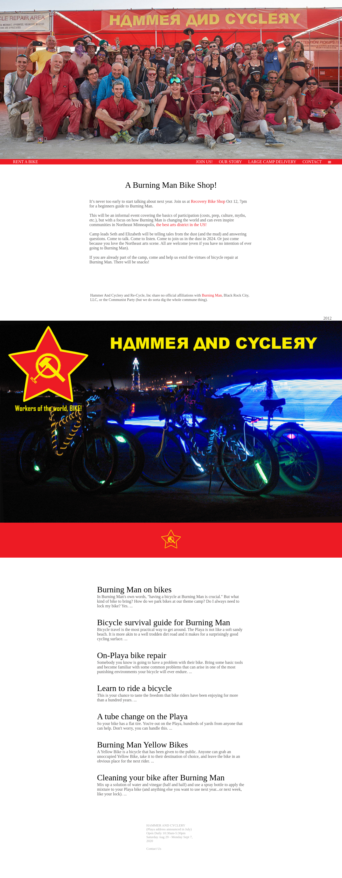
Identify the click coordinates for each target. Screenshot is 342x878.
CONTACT (312, 162)
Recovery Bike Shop (208, 201)
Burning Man (212, 295)
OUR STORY (230, 162)
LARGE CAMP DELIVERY (272, 162)
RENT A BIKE (25, 162)
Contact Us (153, 849)
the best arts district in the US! (181, 224)
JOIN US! (204, 162)
